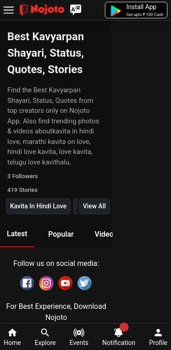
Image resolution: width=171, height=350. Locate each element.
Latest (17, 233)
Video (103, 234)
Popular (61, 234)
